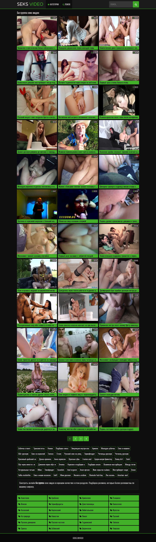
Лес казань (110, 475)
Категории (53, 4)
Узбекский (54, 528)
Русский (114, 516)
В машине (115, 497)
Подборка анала (94, 464)
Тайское (114, 522)
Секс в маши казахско (42, 475)
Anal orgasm (72, 469)
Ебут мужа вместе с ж (26, 464)
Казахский (23, 510)
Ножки (50, 448)
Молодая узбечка (108, 448)
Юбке (40, 469)
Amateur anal (123, 475)
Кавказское (116, 504)
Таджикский (85, 522)
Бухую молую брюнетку (103, 459)
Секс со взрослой (38, 453)
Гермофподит (89, 453)
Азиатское (23, 497)
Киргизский (55, 510)
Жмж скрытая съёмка (101, 469)
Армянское (85, 497)
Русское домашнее (26, 522)
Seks (30, 4)
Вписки (22, 504)
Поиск (66, 4)
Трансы (22, 528)
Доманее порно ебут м (47, 464)
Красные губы (74, 459)
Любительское (86, 510)
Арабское (54, 497)
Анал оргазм (85, 469)
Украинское (85, 528)
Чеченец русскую (121, 453)
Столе (59, 453)
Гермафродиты (56, 504)
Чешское (114, 528)
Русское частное (56, 522)
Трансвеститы (39, 448)
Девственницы (86, 504)
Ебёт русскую (23, 453)
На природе (24, 516)
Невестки (54, 516)
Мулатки (114, 510)
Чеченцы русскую (105, 453)
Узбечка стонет (24, 448)
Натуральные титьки (26, 469)
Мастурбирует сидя (120, 469)
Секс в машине (124, 448)
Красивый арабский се (27, 459)
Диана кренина (45, 459)
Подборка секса (62, 448)
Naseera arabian (80, 475)
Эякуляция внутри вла (80, 448)
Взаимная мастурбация (113, 464)
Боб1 (55, 475)
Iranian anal (87, 459)
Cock (128, 459)
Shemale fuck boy (96, 475)
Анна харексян (60, 459)
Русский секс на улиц (72, 453)
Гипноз (50, 453)
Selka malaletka (24, 475)
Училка (61, 464)
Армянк (95, 448)
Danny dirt (119, 459)
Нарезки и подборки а (76, 464)
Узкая (133, 469)
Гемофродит (49, 469)
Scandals (60, 469)
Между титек (130, 464)
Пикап (83, 516)
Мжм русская (65, 475)
